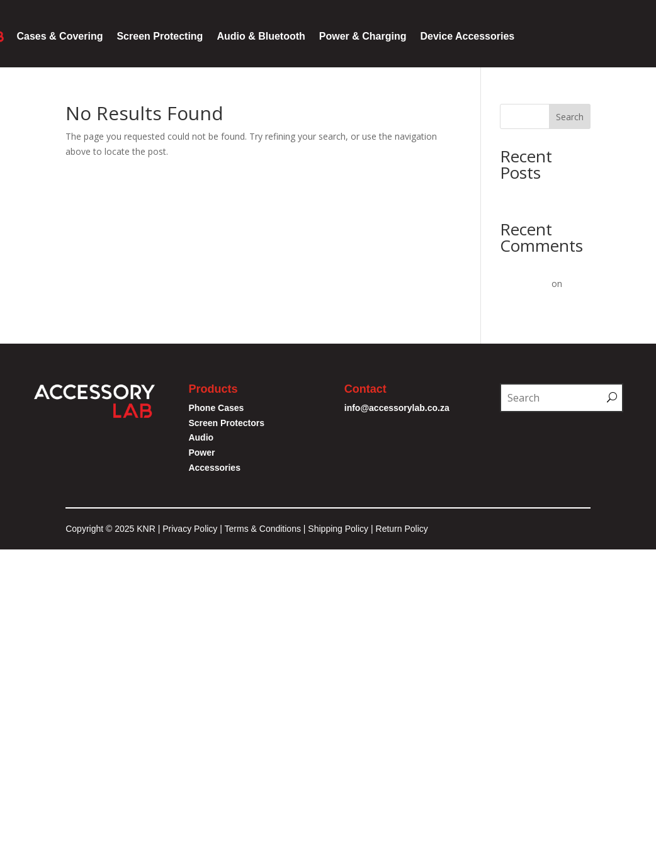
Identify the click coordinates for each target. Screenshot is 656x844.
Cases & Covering (60, 36)
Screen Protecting (159, 36)
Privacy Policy (189, 529)
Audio (200, 437)
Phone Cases (216, 408)
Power (201, 452)
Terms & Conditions (264, 529)
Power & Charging (363, 36)
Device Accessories (467, 36)
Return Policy (402, 529)
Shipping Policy (338, 529)
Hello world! (524, 194)
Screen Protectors (226, 423)
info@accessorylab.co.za (398, 408)
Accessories (214, 468)
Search (570, 117)
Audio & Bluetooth (261, 36)
